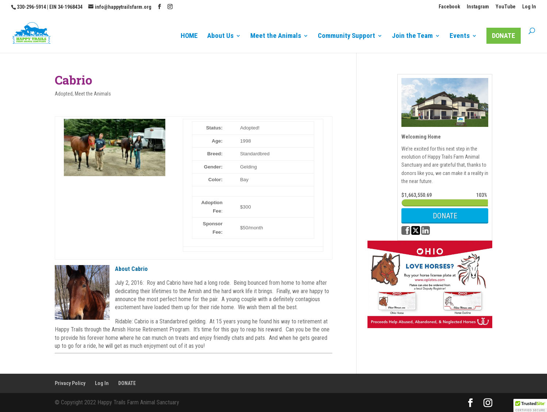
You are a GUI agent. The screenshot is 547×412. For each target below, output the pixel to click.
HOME (189, 36)
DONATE (503, 35)
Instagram (478, 6)
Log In (529, 6)
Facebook (449, 6)
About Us (220, 36)
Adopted (64, 94)
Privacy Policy (70, 383)
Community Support (346, 36)
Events (460, 36)
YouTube (506, 6)
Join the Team (412, 36)
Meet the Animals (275, 36)
